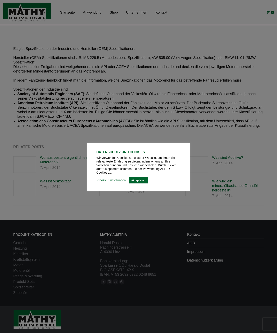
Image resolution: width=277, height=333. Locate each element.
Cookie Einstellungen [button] (112, 180)
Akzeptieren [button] (138, 180)
